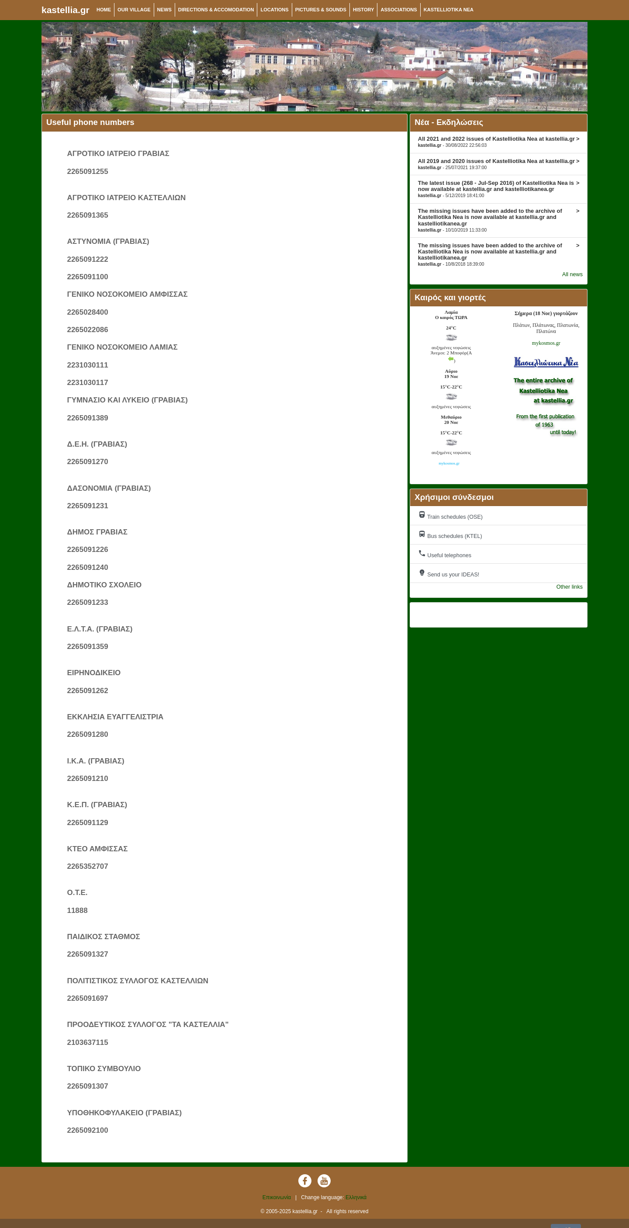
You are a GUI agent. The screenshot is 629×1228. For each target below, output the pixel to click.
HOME (104, 9)
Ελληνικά (356, 1197)
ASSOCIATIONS (398, 9)
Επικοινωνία (277, 1197)
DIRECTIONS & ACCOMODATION (216, 9)
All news (572, 274)
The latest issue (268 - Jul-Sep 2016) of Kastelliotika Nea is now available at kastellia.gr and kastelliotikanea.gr (499, 189)
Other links (569, 587)
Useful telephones (444, 553)
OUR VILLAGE (134, 9)
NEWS (164, 9)
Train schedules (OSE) (450, 515)
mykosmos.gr (546, 343)
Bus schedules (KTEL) (450, 534)
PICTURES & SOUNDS (320, 9)
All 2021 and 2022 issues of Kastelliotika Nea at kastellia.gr (499, 141)
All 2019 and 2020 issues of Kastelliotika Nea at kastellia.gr (499, 164)
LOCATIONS (274, 9)
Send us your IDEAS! (449, 573)
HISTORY (363, 9)
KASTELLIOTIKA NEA (448, 9)
